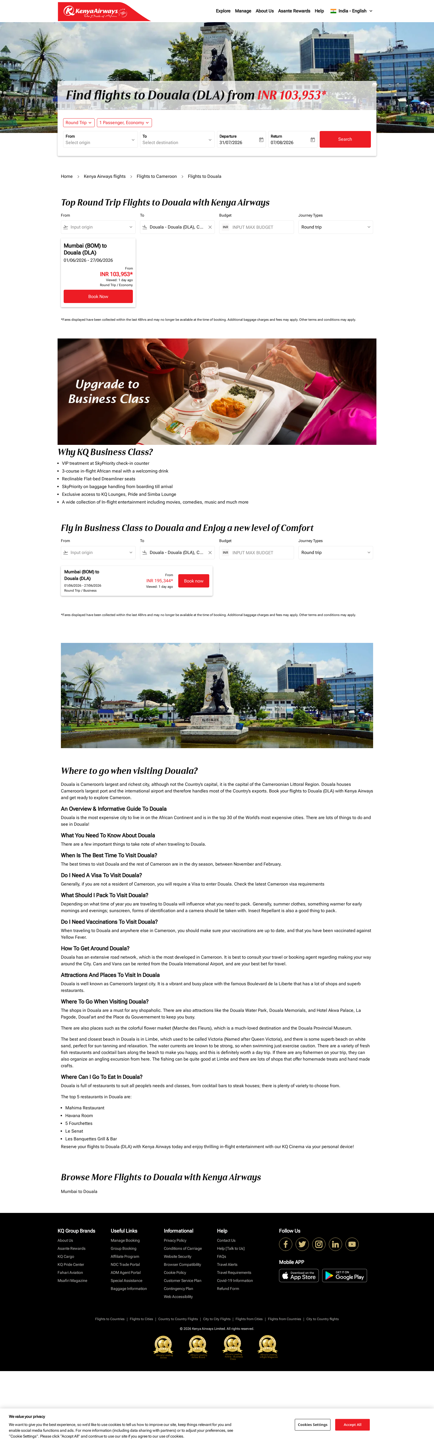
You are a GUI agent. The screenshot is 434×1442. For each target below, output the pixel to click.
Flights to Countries (110, 1319)
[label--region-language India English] (351, 11)
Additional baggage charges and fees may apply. (263, 320)
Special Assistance (126, 1280)
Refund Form (228, 1288)
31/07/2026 (230, 142)
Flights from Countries (284, 1319)
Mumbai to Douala (79, 1191)
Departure (227, 136)
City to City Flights (217, 1319)
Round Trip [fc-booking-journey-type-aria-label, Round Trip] (76, 122)
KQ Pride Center (71, 1264)
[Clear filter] (210, 227)
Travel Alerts (227, 1264)
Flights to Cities (141, 1319)
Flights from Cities (249, 1319)
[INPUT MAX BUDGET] (260, 227)
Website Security (177, 1256)
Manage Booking (125, 1240)
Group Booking (123, 1248)
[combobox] (98, 142)
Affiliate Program (125, 1256)
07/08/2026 (282, 142)
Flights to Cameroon (157, 176)
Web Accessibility (178, 1296)
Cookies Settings (312, 1424)
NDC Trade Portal (125, 1264)
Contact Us (226, 1240)
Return (276, 136)
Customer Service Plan (183, 1280)
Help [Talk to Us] (231, 1248)
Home (67, 176)
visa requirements (306, 884)
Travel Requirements (234, 1272)
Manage (243, 11)
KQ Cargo (66, 1256)
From (70, 136)
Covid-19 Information (235, 1280)
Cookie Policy (175, 1272)
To (145, 136)
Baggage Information (129, 1288)
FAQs (221, 1256)
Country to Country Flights (178, 1319)
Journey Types (310, 215)
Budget (225, 215)
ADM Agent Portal (126, 1272)
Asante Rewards (294, 11)
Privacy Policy (175, 1240)
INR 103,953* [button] (291, 95)
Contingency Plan (178, 1288)
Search (345, 139)
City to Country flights (322, 1319)
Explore (223, 11)
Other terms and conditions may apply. (327, 320)
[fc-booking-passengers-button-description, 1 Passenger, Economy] (121, 122)
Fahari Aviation (70, 1272)
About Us (265, 11)
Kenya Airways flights (105, 176)
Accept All (352, 1424)
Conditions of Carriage (183, 1248)
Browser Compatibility (182, 1264)
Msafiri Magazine (72, 1280)
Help (319, 11)
